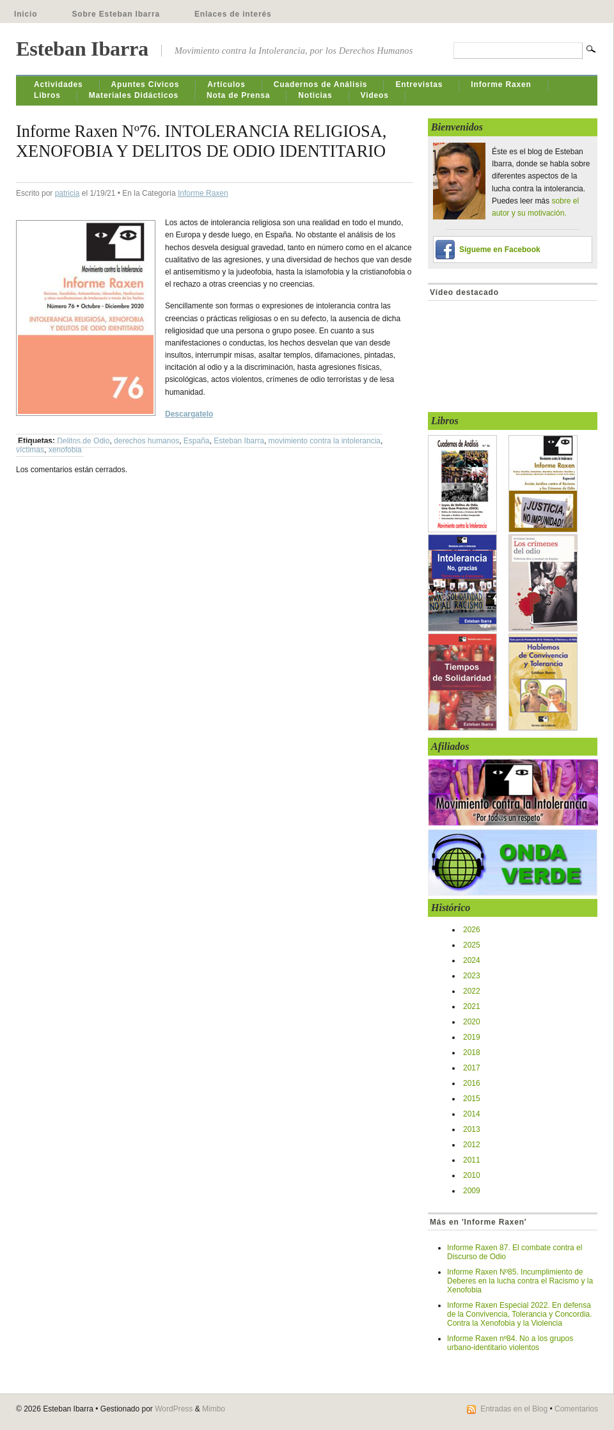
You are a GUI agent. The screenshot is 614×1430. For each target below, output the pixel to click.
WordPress (174, 1408)
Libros (47, 95)
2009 (471, 1190)
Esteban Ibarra (82, 48)
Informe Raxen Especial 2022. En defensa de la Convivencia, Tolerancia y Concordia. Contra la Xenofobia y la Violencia (519, 1314)
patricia (67, 193)
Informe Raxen (501, 84)
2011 (471, 1160)
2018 (471, 1052)
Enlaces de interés (233, 14)
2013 (471, 1129)
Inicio (25, 14)
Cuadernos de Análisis (321, 84)
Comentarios (576, 1408)
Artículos (226, 84)
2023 (471, 975)
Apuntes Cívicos (145, 84)
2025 (471, 945)
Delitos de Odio (83, 440)
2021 (471, 1006)
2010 (471, 1175)
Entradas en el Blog (513, 1408)
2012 (471, 1144)
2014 (471, 1113)
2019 (471, 1037)
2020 (471, 1021)
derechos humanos (146, 440)
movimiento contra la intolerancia (325, 440)
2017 (471, 1067)
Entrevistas (419, 84)
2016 (471, 1083)
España (197, 440)
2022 (471, 991)
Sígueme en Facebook (499, 249)
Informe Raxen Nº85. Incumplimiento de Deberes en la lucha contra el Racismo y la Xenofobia (520, 1280)
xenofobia (65, 449)
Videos (375, 95)
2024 (471, 960)
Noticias (315, 95)
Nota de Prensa (238, 95)
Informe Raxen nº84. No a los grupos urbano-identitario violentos (510, 1343)
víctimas (30, 449)
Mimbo (213, 1408)
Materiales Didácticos (133, 95)
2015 (471, 1098)
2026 (471, 929)
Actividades (58, 84)
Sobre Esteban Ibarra (116, 14)
